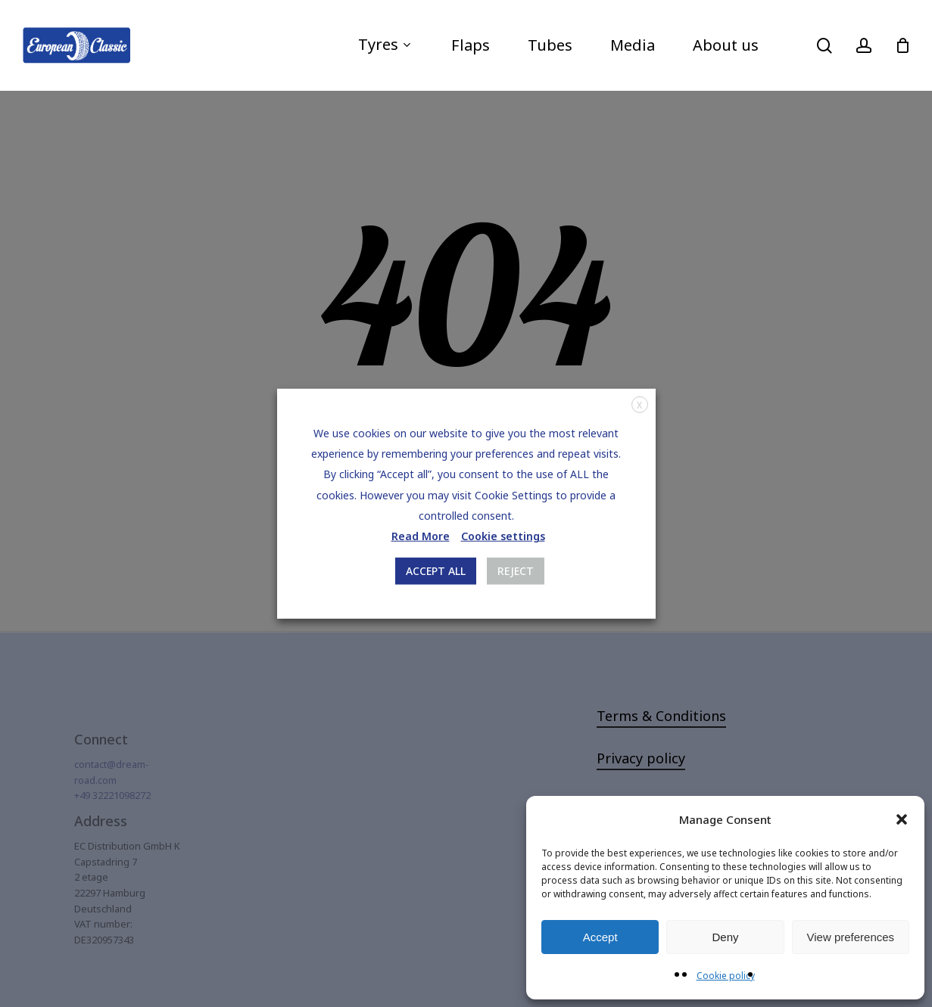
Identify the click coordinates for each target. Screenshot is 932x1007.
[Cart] (902, 45)
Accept (600, 937)
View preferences (851, 937)
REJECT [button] (515, 571)
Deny (725, 937)
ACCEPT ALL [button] (436, 571)
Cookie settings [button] (503, 536)
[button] (901, 819)
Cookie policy (726, 975)
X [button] (639, 404)
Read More (420, 536)
